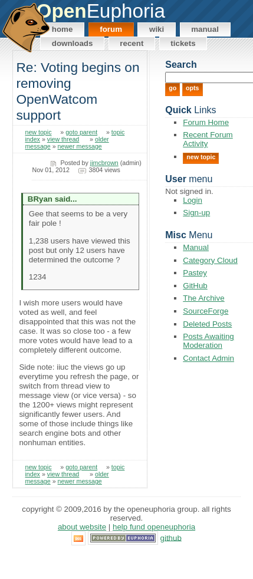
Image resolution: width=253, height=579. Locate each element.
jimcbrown (104, 162)
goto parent (81, 132)
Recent (131, 43)
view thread (63, 139)
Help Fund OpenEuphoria (154, 526)
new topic (38, 132)
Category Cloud (210, 260)
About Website (82, 526)
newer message (80, 146)
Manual (205, 29)
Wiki (156, 29)
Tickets (182, 43)
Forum (111, 29)
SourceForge (205, 311)
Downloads (72, 43)
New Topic (200, 156)
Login (192, 200)
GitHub (195, 285)
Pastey (195, 272)
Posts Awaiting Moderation (208, 341)
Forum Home (206, 122)
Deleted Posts (207, 324)
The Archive (203, 298)
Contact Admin (208, 358)
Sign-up (196, 212)
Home (62, 29)
